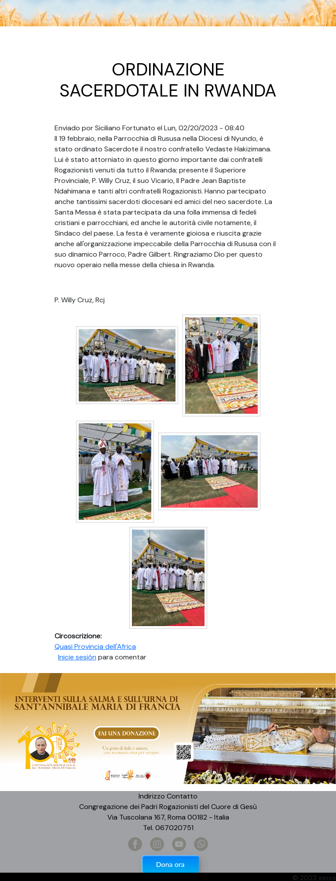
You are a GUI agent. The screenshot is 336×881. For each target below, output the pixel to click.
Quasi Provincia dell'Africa (95, 646)
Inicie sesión (77, 657)
